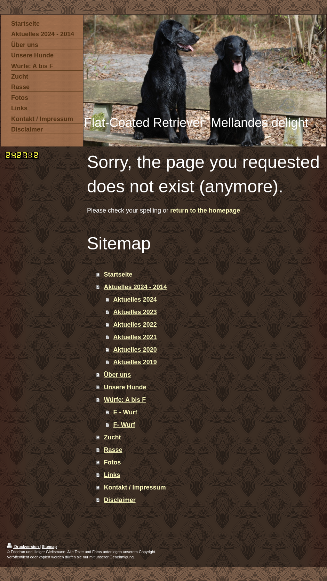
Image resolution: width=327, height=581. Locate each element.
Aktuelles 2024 (135, 299)
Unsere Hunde (125, 387)
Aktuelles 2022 (135, 324)
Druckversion (23, 546)
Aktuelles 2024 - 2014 (135, 287)
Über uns (117, 374)
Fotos (112, 462)
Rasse (113, 449)
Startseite (118, 274)
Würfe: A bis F (125, 399)
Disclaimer (120, 499)
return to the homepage (205, 210)
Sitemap (49, 546)
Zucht (112, 437)
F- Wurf (124, 424)
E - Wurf (125, 412)
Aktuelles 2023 (135, 312)
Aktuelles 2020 (135, 349)
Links (112, 474)
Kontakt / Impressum (135, 487)
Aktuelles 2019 (135, 362)
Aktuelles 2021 (135, 337)
